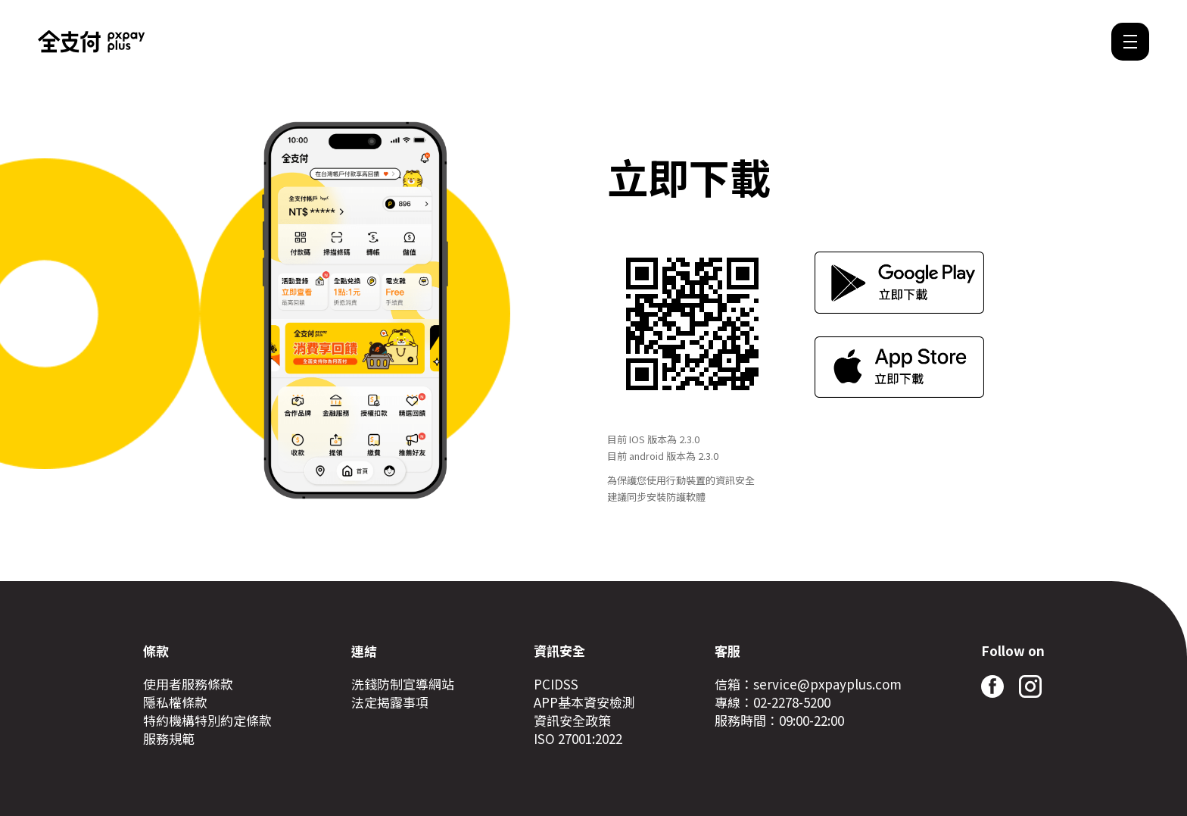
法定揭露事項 (389, 702)
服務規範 (169, 739)
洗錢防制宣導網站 (402, 684)
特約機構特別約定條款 (207, 720)
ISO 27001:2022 (578, 739)
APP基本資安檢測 (584, 702)
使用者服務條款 (188, 684)
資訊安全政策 (572, 720)
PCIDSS (556, 684)
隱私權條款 (175, 702)
